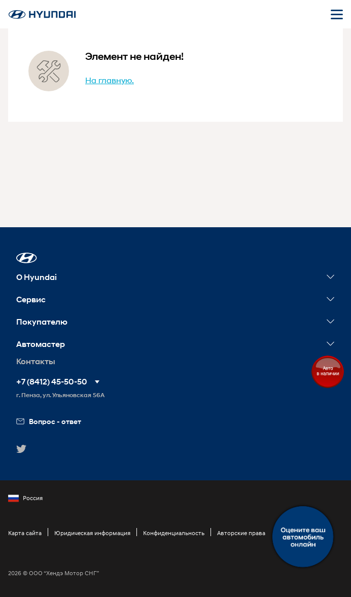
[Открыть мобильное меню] (337, 14)
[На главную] (42, 14)
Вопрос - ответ (48, 421)
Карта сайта (25, 533)
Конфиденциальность (173, 533)
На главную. (109, 80)
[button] (26, 258)
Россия (25, 498)
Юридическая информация (92, 533)
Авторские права (241, 533)
